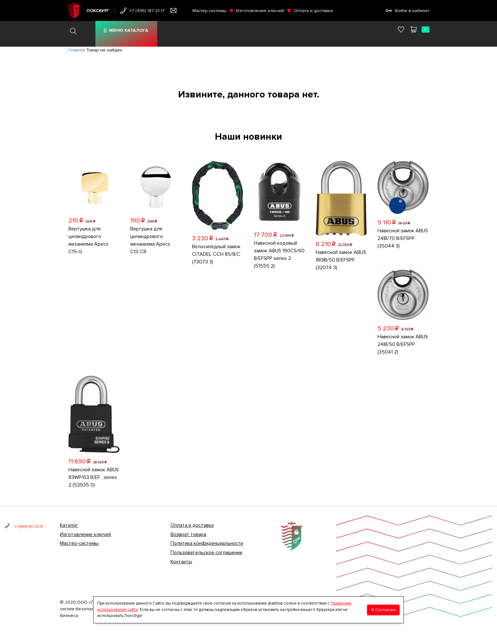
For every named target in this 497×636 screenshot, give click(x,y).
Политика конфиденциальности (207, 543)
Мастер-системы (209, 10)
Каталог (69, 525)
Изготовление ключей (260, 10)
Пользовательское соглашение (206, 552)
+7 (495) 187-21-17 (147, 10)
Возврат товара (188, 534)
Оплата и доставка (313, 10)
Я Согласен (383, 610)
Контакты (181, 562)
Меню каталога (128, 30)
